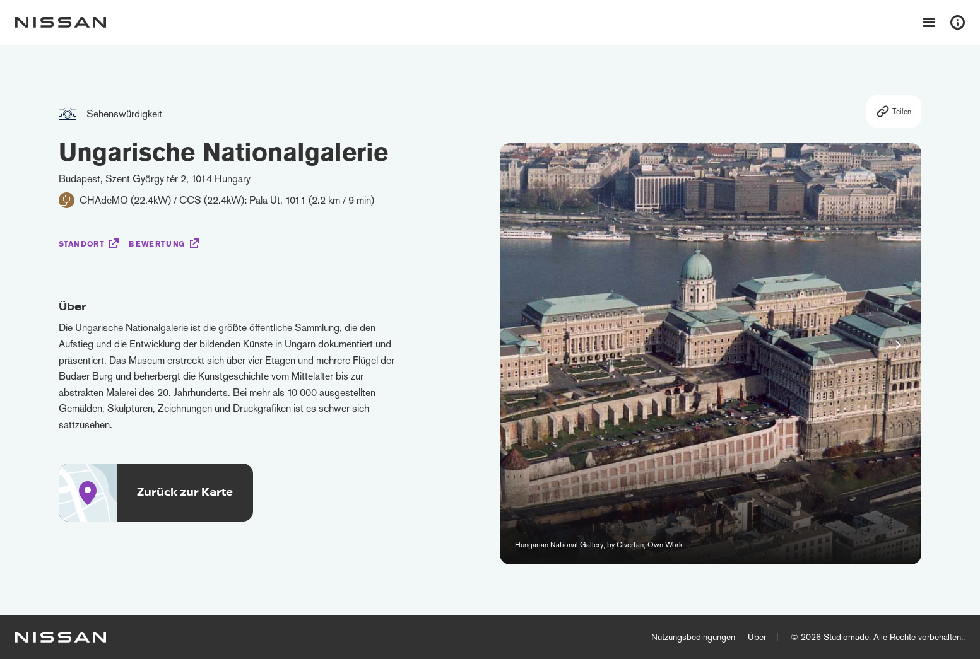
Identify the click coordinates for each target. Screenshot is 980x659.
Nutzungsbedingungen (693, 637)
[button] (898, 345)
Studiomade (846, 637)
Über (757, 637)
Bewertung (156, 244)
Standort (82, 244)
